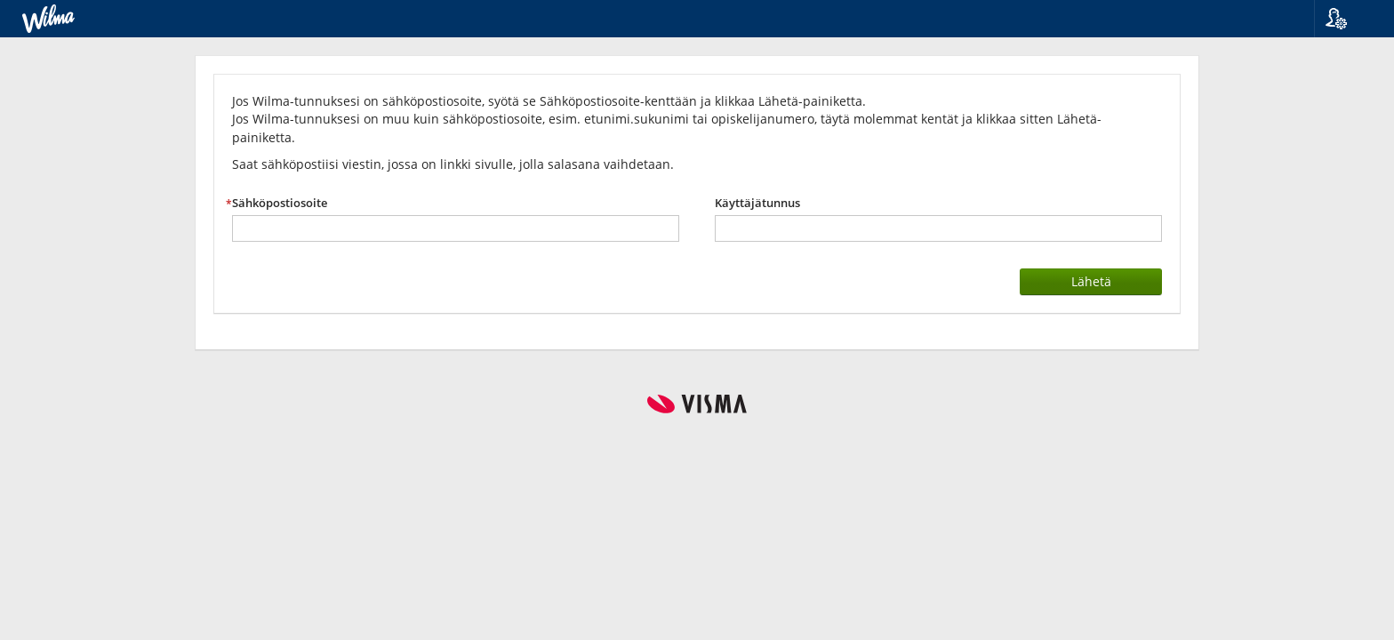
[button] (1347, 18)
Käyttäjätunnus (757, 203)
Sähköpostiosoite (279, 203)
